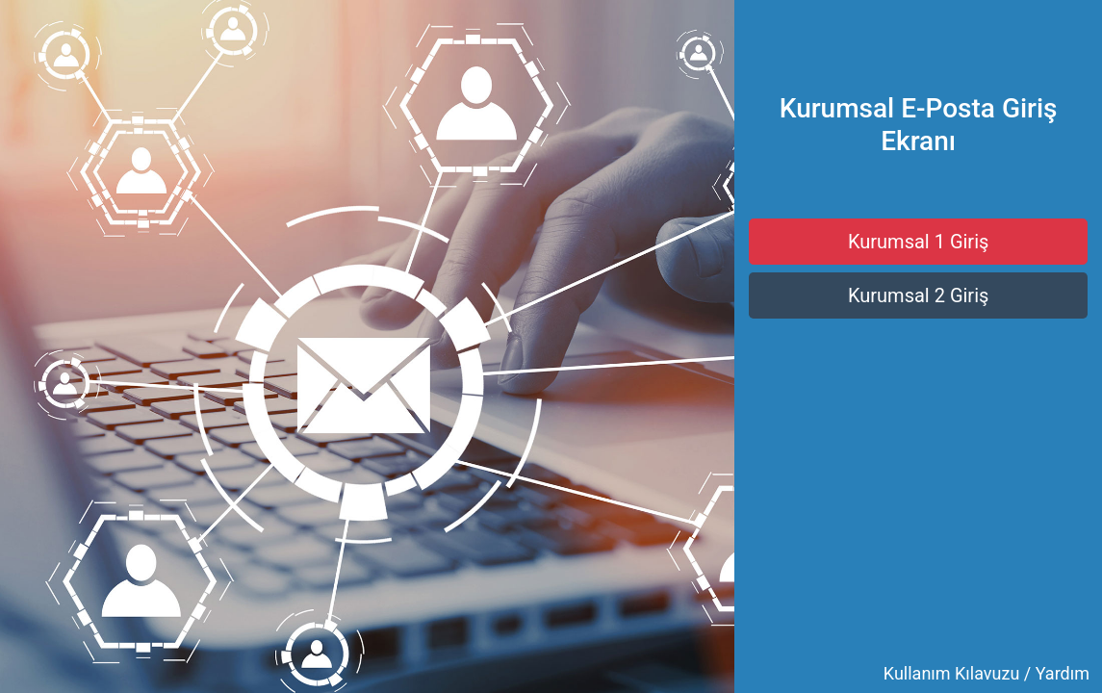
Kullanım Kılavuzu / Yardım (986, 673)
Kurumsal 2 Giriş (918, 295)
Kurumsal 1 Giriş (918, 241)
